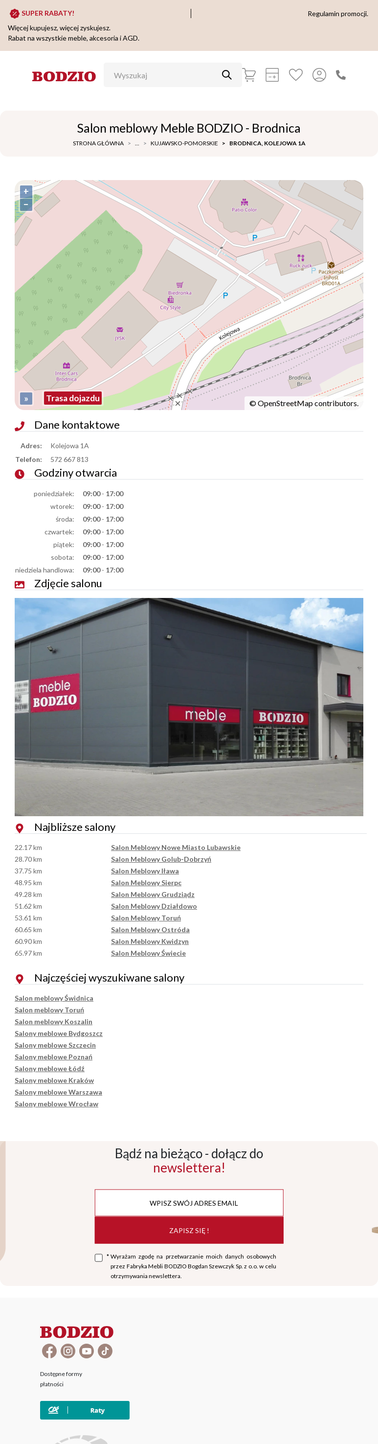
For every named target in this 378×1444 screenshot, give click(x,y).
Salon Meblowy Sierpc (146, 882)
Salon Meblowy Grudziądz (153, 894)
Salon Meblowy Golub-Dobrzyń (161, 859)
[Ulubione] (296, 75)
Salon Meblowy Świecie (148, 953)
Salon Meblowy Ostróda (150, 929)
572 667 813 (69, 459)
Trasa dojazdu (73, 398)
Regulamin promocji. (338, 13)
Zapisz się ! (189, 1230)
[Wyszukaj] (165, 75)
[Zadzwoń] (341, 75)
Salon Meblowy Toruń (146, 918)
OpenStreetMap (285, 403)
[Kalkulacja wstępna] (272, 75)
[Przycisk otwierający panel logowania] (319, 75)
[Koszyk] (249, 75)
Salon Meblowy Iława (145, 871)
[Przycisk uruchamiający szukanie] (227, 75)
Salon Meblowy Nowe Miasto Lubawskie (176, 847)
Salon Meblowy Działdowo (154, 906)
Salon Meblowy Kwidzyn (150, 941)
